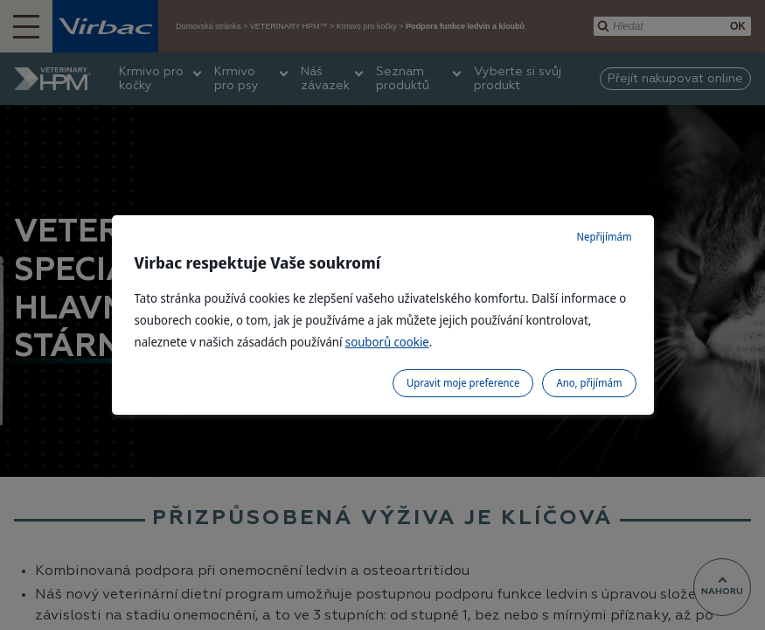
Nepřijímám (603, 236)
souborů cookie (387, 341)
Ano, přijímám (589, 382)
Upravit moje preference (463, 382)
